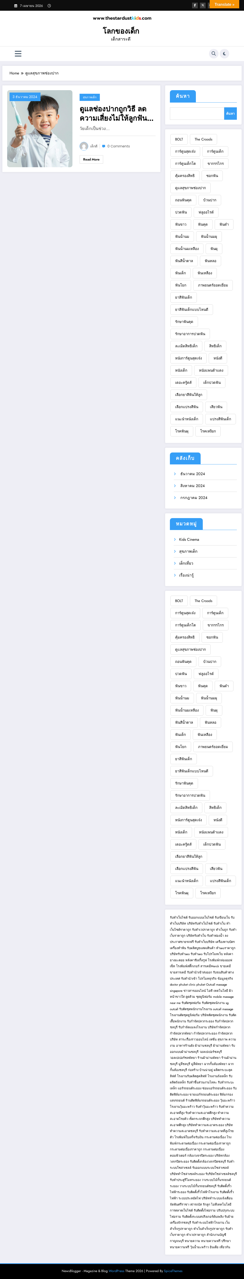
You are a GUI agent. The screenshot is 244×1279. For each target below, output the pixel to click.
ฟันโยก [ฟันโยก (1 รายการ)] (180, 285)
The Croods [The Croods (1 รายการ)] (203, 139)
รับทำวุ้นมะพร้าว (207, 1106)
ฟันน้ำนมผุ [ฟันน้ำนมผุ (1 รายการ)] (209, 236)
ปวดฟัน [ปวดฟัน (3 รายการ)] (181, 212)
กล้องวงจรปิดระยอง (200, 1155)
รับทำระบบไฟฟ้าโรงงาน (208, 1222)
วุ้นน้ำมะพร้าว (200, 1247)
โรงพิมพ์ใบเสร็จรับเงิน (188, 1137)
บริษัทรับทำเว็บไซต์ (200, 923)
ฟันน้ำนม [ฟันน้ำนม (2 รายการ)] (182, 236)
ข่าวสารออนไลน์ (194, 990)
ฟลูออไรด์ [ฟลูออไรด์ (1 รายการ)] (206, 212)
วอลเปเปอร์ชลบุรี (210, 1052)
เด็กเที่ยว (186, 563)
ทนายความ (192, 1241)
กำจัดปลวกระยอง (205, 1033)
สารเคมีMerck (209, 966)
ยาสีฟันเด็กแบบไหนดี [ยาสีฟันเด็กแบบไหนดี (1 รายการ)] (191, 309)
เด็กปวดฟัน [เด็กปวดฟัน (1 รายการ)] (212, 382)
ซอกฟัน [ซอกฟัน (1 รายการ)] (212, 175)
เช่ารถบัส (196, 1204)
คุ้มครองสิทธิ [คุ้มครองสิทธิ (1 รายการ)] (185, 175)
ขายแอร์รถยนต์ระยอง (204, 1094)
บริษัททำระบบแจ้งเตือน (217, 1198)
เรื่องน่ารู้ (186, 575)
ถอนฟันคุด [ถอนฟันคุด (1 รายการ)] (183, 200)
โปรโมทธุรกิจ (207, 978)
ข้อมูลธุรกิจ (225, 978)
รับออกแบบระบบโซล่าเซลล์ (210, 1167)
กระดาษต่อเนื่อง (215, 1137)
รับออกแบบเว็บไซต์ (201, 917)
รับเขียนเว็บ (222, 917)
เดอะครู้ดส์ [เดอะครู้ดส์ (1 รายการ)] (183, 382)
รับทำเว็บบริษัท (204, 942)
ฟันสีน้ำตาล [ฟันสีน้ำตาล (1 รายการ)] (184, 261)
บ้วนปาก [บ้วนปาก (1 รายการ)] (209, 200)
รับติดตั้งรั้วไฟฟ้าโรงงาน (203, 1192)
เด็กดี (93, 146)
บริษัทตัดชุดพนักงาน (214, 1015)
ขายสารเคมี (178, 972)
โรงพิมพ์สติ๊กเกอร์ (187, 966)
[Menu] (18, 54)
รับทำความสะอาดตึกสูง (201, 1113)
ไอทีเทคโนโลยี (221, 1204)
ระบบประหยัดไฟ (189, 1198)
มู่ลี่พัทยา (197, 1064)
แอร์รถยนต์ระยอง (189, 1088)
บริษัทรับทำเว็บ (196, 935)
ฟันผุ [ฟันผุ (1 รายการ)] (214, 248)
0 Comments (118, 146)
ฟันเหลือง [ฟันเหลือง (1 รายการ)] (205, 273)
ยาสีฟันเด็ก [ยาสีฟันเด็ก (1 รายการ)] (183, 297)
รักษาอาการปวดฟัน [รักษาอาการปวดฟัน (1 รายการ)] (190, 334)
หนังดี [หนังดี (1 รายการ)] (218, 358)
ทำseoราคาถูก (225, 948)
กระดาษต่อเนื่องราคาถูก (214, 1143)
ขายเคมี (225, 966)
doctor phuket (179, 984)
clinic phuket (197, 984)
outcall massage (223, 1009)
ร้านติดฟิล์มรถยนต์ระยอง (202, 1100)
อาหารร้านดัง (185, 1045)
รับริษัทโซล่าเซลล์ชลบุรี (221, 1174)
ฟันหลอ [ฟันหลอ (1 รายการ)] (210, 261)
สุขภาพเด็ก (90, 97)
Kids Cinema (189, 539)
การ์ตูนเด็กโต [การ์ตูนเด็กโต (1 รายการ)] (185, 163)
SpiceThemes (173, 1271)
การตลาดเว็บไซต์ (181, 1210)
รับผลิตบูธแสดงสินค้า (201, 948)
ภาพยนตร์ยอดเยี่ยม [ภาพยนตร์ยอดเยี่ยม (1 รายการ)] (213, 285)
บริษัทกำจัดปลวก (219, 1027)
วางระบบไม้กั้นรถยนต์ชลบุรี (197, 1186)
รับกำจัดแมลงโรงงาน (192, 1027)
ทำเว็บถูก (222, 929)
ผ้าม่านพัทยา (221, 1045)
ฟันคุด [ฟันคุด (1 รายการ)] (203, 224)
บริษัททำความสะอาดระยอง (205, 1125)
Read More (91, 159)
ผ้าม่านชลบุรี (203, 1045)
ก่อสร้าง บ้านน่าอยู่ (200, 1070)
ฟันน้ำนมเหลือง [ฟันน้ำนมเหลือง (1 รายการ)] (187, 248)
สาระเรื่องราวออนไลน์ (193, 1039)
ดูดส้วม (190, 996)
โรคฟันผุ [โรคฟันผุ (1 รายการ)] (181, 431)
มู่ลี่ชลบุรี (184, 1064)
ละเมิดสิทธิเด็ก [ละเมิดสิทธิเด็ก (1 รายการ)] (186, 346)
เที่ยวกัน (224, 1247)
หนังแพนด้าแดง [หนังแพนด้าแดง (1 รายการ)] (211, 370)
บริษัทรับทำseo (180, 954)
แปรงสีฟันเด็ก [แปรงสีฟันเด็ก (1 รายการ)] (220, 419)
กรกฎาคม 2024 (193, 497)
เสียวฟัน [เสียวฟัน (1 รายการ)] (216, 407)
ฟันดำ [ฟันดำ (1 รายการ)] (224, 224)
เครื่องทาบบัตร (225, 942)
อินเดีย (214, 1247)
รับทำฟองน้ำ (215, 935)
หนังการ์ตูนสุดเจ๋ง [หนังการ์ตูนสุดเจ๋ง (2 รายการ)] (188, 358)
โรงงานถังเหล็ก (218, 1076)
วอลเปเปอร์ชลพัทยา (183, 1057)
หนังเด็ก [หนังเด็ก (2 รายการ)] (181, 370)
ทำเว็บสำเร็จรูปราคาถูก (208, 1229)
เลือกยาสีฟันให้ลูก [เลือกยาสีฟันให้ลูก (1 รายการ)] (188, 394)
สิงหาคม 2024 (192, 486)
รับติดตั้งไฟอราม (205, 1210)
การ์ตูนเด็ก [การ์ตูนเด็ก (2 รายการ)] (215, 151)
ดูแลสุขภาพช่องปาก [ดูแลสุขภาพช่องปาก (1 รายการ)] (190, 188)
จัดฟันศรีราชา (179, 1204)
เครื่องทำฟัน (178, 948)
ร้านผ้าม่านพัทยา (209, 1057)
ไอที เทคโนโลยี (217, 990)
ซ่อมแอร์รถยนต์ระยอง (217, 1088)
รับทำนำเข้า (189, 978)
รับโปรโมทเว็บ (213, 954)
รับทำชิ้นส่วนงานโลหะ (202, 1082)
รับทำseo (197, 954)
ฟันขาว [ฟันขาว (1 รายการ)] (180, 224)
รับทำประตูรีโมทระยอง (185, 1180)
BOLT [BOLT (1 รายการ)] (179, 139)
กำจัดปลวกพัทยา (181, 1033)
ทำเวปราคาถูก (196, 1234)
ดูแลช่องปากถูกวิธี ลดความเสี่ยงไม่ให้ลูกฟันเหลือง (113, 113)
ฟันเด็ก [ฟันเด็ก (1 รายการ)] (180, 273)
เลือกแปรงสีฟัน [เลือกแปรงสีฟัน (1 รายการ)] (186, 407)
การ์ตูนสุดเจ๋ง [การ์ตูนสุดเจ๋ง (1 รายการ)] (185, 151)
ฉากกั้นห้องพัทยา (215, 1064)
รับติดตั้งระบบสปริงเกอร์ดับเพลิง (203, 1216)
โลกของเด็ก (121, 31)
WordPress (116, 1271)
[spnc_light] (224, 53)
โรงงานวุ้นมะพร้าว (182, 1106)
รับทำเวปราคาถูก (203, 929)
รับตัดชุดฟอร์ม (191, 1003)
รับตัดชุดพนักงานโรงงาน (195, 1009)
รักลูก (206, 1204)
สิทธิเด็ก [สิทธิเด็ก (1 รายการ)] (215, 346)
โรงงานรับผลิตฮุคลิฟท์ (192, 1076)
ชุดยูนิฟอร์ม (204, 996)
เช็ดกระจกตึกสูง (199, 1119)
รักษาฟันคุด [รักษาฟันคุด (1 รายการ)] (184, 321)
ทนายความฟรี (210, 1241)
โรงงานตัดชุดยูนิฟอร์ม (185, 1015)
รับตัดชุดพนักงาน (213, 1003)
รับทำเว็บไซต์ (179, 917)
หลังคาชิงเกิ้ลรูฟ (196, 960)
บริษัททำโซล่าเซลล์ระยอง (187, 1174)
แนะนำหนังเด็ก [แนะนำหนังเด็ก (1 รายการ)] (186, 419)
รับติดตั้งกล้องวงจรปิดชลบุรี (208, 1161)
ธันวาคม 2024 (192, 474)
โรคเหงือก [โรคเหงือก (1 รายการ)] (208, 431)
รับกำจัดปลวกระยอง (200, 1021)
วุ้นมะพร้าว (227, 1100)
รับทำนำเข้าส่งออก (199, 972)
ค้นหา (183, 96)
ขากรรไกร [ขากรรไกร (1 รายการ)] (216, 163)
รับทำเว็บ (219, 923)
